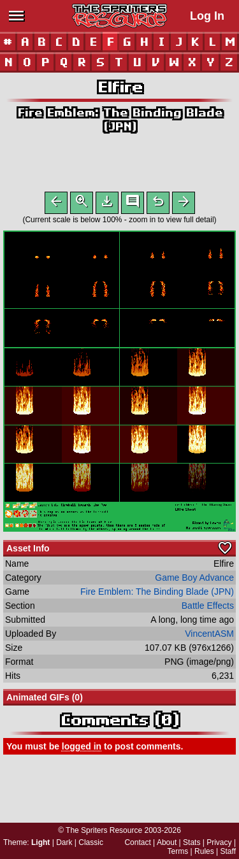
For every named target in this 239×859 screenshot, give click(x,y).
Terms (178, 851)
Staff (228, 851)
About (167, 842)
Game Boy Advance (194, 580)
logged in (81, 749)
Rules (204, 851)
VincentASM (209, 636)
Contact (137, 842)
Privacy (218, 842)
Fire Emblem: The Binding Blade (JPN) (157, 594)
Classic (90, 842)
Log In (207, 16)
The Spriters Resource (104, 830)
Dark (64, 842)
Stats (191, 842)
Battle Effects (208, 608)
